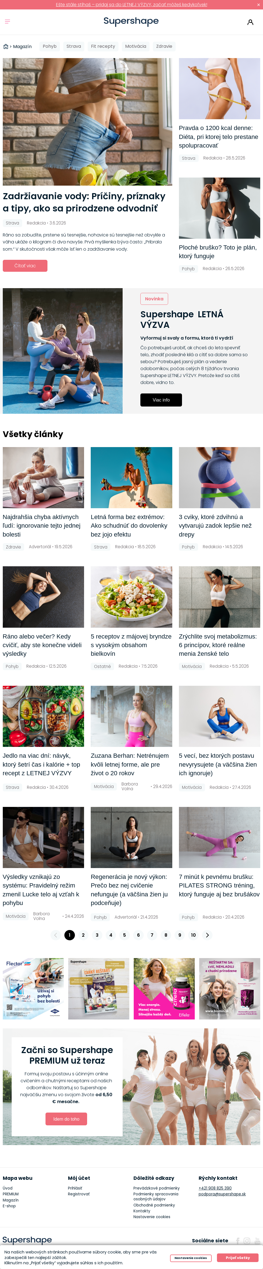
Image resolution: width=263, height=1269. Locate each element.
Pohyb (50, 46)
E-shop (9, 1206)
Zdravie (164, 46)
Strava (74, 46)
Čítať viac (25, 266)
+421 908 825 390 (215, 1188)
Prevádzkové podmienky (156, 1188)
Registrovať (79, 1194)
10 (193, 935)
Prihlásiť (250, 22)
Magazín (11, 1200)
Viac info (161, 399)
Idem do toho (66, 1118)
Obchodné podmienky (154, 1205)
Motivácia (135, 46)
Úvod (7, 1188)
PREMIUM (11, 1194)
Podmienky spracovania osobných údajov (155, 1196)
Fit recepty (103, 46)
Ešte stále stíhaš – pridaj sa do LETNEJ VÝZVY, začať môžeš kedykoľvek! (131, 4)
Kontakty (141, 1211)
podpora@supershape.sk (222, 1194)
